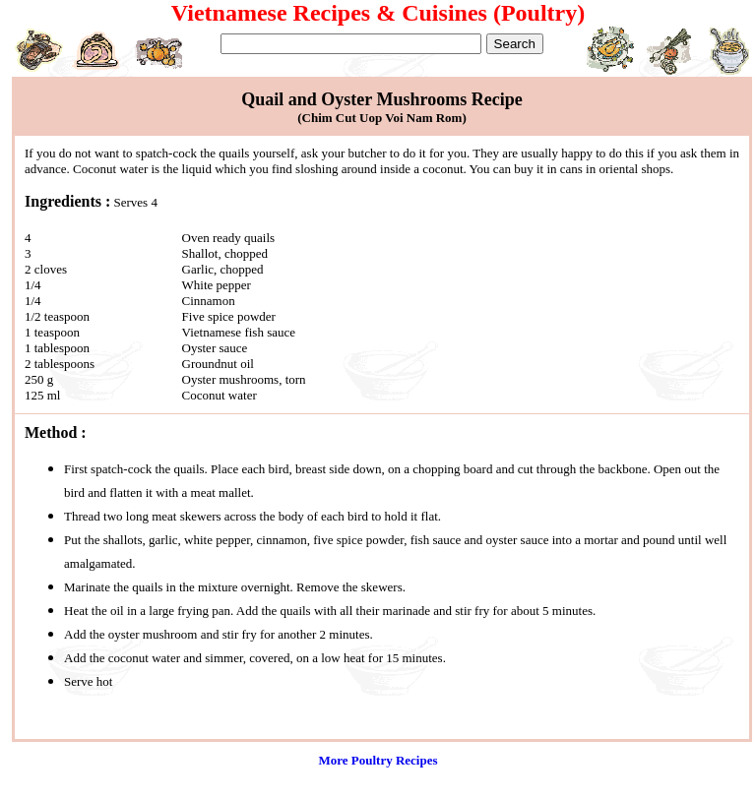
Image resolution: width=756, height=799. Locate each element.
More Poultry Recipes (377, 760)
